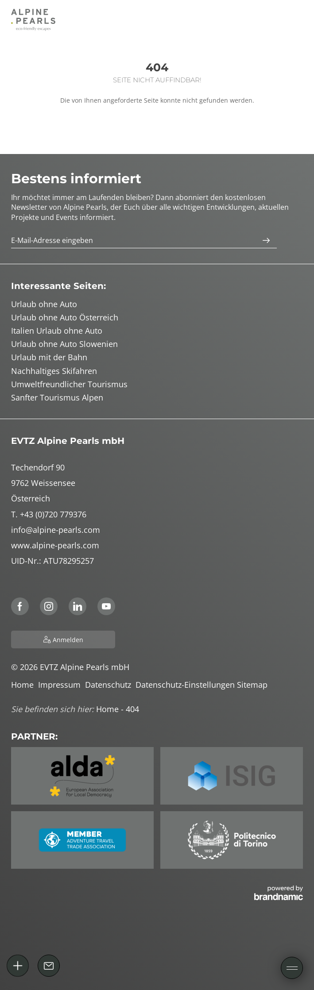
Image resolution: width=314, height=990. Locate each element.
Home (24, 684)
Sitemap (253, 684)
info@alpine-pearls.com (55, 529)
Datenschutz (110, 684)
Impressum (61, 684)
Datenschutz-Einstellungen (186, 684)
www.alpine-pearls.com (55, 545)
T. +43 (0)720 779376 (48, 514)
